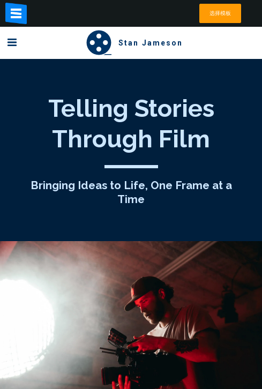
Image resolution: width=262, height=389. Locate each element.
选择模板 (220, 13)
